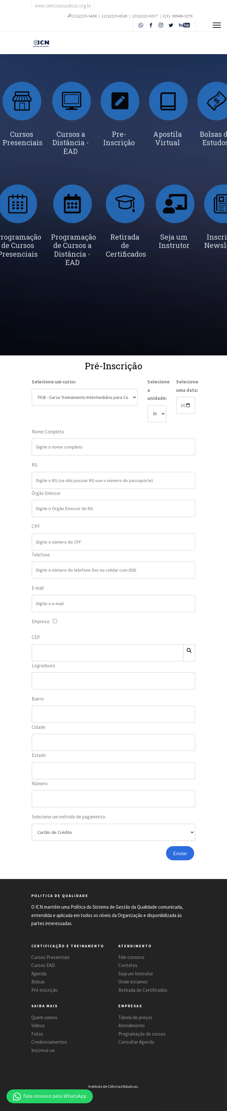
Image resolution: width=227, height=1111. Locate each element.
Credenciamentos (49, 1042)
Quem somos (44, 1017)
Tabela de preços (135, 1017)
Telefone (41, 559)
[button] (49, 1096)
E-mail (38, 592)
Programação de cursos (141, 1034)
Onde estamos (133, 982)
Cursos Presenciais (50, 957)
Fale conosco (131, 957)
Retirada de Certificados (142, 990)
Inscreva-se (43, 1050)
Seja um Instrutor (135, 974)
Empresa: (42, 621)
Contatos (127, 965)
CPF (36, 530)
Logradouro (43, 665)
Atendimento (131, 1025)
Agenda (38, 974)
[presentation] (102, 858)
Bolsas (38, 982)
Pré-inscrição (44, 990)
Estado (39, 755)
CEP (36, 637)
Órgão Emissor (46, 497)
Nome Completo (48, 435)
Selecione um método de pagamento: (69, 817)
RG (34, 469)
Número (40, 783)
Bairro (38, 699)
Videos (38, 1025)
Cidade (38, 727)
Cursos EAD (43, 965)
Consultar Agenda (136, 1042)
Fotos (37, 1034)
